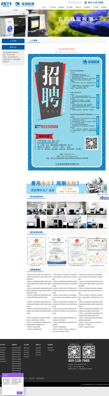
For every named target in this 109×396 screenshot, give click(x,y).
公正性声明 (3, 361)
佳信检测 (2, 350)
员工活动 (38, 354)
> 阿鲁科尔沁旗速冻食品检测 (86, 327)
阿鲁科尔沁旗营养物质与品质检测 (16, 366)
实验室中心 (3, 359)
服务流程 (26, 348)
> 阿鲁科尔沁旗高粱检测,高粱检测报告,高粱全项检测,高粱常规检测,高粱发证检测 (90, 314)
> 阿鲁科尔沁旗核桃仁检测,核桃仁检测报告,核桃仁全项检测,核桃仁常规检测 (38, 319)
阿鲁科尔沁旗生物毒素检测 (16, 357)
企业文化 (2, 354)
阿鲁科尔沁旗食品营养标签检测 (16, 368)
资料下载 (26, 354)
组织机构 (2, 352)
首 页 (44, 7)
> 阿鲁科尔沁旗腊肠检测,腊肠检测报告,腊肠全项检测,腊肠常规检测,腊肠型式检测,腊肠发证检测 (39, 284)
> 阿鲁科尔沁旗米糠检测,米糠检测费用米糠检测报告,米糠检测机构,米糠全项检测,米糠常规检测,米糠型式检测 (39, 291)
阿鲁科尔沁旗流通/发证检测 (16, 371)
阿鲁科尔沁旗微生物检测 (16, 364)
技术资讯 (38, 352)
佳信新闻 (38, 348)
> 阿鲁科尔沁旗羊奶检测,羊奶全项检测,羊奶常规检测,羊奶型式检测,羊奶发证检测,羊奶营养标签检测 (39, 277)
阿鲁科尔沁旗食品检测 (16, 348)
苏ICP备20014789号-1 (102, 384)
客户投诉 (26, 357)
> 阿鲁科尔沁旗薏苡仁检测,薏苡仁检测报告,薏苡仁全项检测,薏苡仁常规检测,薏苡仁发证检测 (90, 297)
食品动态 (38, 350)
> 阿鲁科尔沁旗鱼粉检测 (59, 327)
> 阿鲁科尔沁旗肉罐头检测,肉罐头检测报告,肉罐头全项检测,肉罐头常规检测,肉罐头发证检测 (90, 291)
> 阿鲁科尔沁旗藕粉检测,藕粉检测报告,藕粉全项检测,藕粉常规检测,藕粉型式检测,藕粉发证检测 (64, 284)
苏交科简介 (3, 348)
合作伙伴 (26, 350)
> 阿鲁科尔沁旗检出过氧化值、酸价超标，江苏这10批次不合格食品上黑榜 (64, 330)
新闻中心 (78, 7)
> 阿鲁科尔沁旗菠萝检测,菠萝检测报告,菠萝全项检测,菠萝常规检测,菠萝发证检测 (38, 296)
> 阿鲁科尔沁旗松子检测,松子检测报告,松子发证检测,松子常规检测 (90, 323)
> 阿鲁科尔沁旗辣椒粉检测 (33, 329)
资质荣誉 (2, 357)
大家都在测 (51, 350)
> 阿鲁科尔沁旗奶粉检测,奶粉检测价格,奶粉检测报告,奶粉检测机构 (90, 319)
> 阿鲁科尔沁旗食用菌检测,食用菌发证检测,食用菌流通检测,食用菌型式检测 (38, 323)
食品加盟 (31, 378)
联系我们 (104, 7)
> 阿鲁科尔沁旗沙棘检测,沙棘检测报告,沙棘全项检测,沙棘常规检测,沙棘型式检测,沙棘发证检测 (39, 304)
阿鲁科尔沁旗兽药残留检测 (16, 355)
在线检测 (87, 7)
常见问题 (26, 352)
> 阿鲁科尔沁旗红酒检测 (33, 327)
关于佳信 (53, 7)
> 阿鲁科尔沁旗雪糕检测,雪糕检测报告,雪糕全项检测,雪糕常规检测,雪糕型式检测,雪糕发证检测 (90, 304)
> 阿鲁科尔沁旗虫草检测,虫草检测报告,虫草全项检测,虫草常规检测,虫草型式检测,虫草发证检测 (64, 291)
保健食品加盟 (40, 378)
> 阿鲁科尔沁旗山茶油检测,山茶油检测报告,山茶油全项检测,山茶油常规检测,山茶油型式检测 (64, 297)
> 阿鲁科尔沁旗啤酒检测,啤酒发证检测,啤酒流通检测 (64, 323)
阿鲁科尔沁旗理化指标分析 (16, 362)
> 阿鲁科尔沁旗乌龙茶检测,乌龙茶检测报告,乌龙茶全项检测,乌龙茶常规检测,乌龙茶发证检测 (90, 277)
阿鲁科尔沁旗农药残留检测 (16, 353)
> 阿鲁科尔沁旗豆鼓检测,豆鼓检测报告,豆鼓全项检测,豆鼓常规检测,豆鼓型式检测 (90, 310)
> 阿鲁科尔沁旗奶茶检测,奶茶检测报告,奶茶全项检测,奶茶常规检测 (64, 319)
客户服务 (70, 7)
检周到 (25, 378)
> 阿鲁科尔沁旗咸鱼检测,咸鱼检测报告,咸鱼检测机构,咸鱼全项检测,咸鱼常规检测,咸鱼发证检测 (39, 311)
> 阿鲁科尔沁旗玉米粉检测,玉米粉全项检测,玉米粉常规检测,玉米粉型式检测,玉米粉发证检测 (64, 277)
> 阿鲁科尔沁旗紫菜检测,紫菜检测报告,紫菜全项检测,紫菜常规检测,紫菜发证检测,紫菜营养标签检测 (90, 284)
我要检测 (50, 348)
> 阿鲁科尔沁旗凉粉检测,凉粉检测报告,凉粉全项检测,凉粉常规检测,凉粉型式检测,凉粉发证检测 (64, 304)
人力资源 (95, 7)
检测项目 (61, 7)
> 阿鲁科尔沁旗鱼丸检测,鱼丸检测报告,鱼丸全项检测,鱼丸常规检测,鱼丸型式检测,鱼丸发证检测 (64, 311)
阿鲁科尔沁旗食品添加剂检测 (16, 350)
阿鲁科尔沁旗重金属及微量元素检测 (16, 359)
